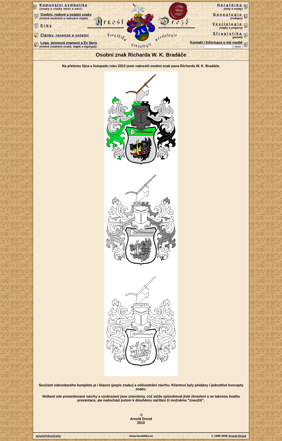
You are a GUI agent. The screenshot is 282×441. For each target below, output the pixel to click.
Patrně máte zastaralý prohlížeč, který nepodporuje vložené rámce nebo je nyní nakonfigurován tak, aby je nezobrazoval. (141, 25)
